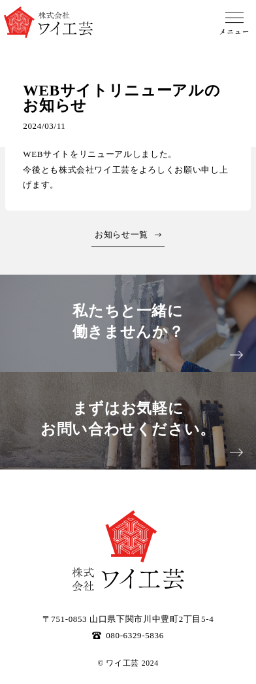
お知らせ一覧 (121, 234)
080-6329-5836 (128, 635)
